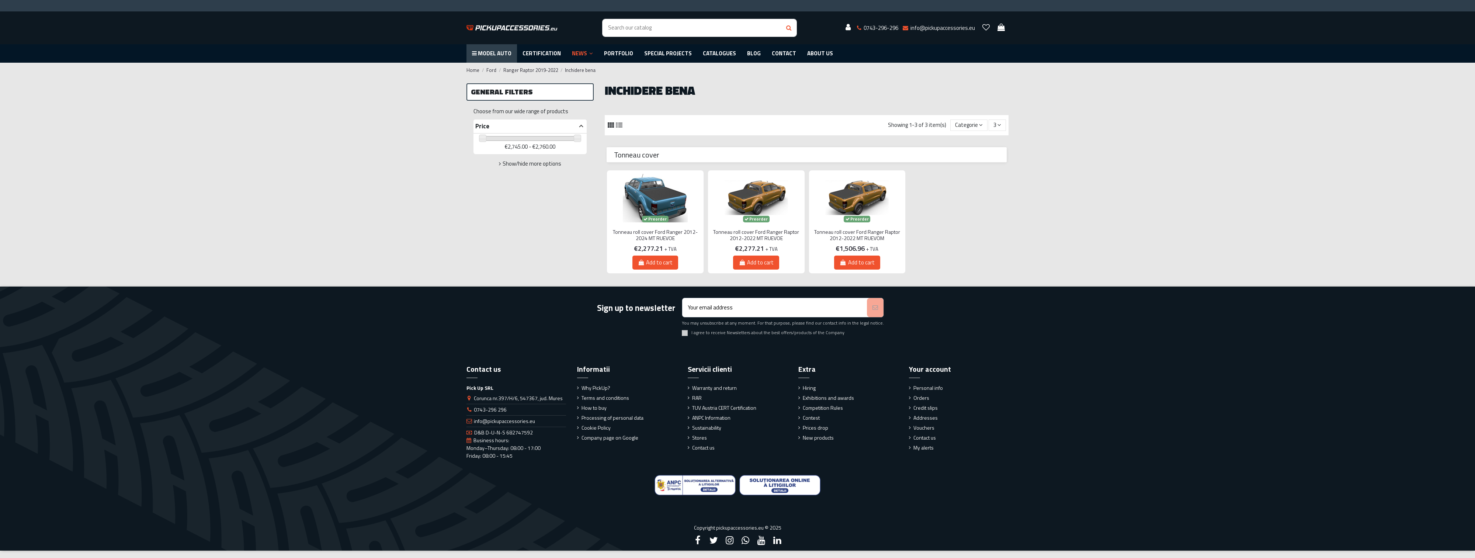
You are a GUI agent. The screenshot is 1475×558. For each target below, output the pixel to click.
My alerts (923, 447)
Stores (699, 437)
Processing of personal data (612, 418)
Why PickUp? (596, 388)
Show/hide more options (532, 163)
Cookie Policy (596, 428)
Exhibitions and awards (828, 398)
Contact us (703, 447)
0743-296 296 (490, 409)
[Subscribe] (875, 308)
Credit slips (925, 408)
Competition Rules (823, 408)
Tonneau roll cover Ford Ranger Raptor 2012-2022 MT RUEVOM (857, 235)
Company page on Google (610, 437)
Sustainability (706, 428)
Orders (921, 398)
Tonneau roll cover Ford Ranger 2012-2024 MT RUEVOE (655, 235)
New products (818, 437)
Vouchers (923, 428)
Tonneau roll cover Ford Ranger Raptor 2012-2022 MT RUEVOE (756, 235)
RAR (697, 398)
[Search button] (789, 28)
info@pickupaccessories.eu (504, 421)
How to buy (594, 408)
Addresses (925, 418)
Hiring (809, 388)
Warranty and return (714, 388)
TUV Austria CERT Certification (724, 408)
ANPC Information (711, 418)
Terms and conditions (605, 398)
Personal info (928, 388)
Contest (811, 418)
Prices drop (815, 428)
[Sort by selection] (969, 125)
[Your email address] (774, 308)
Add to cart (655, 262)
